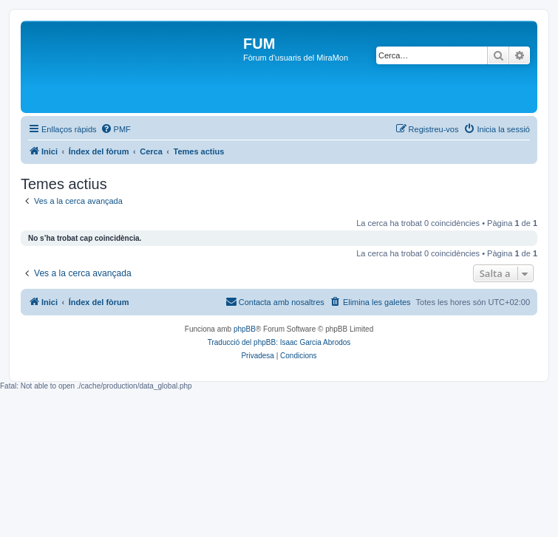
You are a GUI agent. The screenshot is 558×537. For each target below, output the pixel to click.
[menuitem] (116, 129)
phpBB (245, 329)
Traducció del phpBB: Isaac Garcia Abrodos (279, 342)
